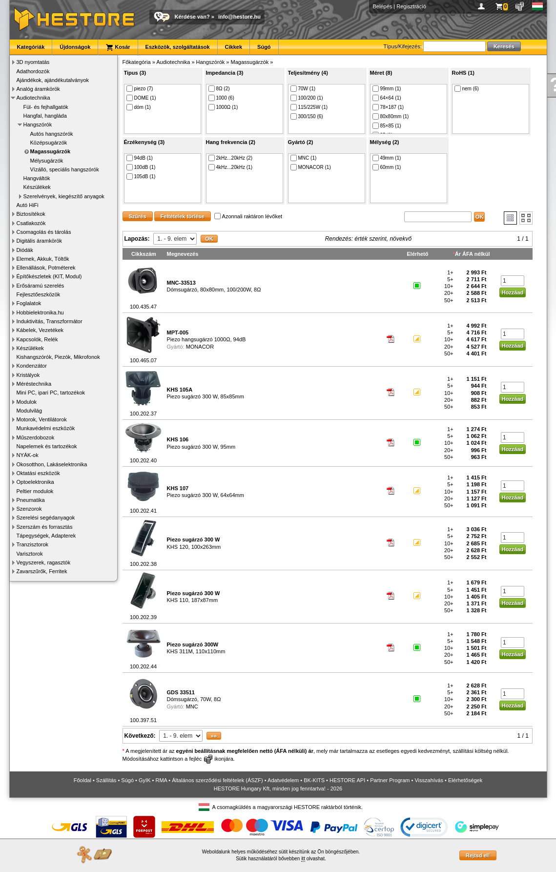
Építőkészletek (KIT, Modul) (49, 276)
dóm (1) (138, 107)
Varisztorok (30, 554)
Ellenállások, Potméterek (46, 267)
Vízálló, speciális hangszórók (64, 169)
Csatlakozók (31, 223)
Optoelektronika (35, 482)
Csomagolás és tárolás (44, 232)
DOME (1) (141, 98)
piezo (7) (139, 88)
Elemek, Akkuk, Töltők (43, 259)
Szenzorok (29, 509)
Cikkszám (143, 254)
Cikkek (233, 47)
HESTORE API (347, 780)
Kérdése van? (192, 17)
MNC (192, 706)
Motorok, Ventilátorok (42, 419)
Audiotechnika (33, 98)
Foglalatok (29, 303)
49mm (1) (386, 158)
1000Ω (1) (223, 107)
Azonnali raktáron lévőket (248, 216)
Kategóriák (31, 47)
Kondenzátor (32, 366)
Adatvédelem (283, 780)
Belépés (382, 6)
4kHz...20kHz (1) (230, 167)
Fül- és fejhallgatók (45, 107)
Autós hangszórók (51, 134)
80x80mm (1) (390, 116)
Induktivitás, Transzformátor (49, 321)
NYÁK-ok (28, 455)
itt (303, 858)
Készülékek (37, 187)
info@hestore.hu (239, 17)
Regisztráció (411, 6)
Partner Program (390, 780)
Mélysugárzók (46, 161)
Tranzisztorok (33, 544)
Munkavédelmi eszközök (46, 428)
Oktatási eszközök (38, 473)
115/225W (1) (309, 107)
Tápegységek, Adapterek (46, 536)
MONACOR (200, 347)
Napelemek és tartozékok (47, 446)
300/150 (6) (306, 116)
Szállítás (106, 780)
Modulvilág (29, 411)
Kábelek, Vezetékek (40, 330)
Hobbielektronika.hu (40, 312)
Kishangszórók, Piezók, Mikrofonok (58, 357)
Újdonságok (75, 47)
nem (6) (466, 88)
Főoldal (82, 780)
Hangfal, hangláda (45, 116)
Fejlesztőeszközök (39, 294)
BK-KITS (314, 780)
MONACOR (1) (310, 167)
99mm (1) (386, 88)
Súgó (264, 47)
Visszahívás (428, 780)
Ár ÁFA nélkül (472, 254)
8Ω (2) (219, 88)
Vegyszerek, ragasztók (44, 562)
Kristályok (28, 375)
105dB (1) (141, 176)
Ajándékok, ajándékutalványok (53, 80)
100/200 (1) (306, 98)
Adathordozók (33, 71)
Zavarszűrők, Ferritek (42, 571)
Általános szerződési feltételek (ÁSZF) (217, 780)
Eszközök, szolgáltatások (177, 47)
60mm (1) (386, 167)
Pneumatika (31, 500)
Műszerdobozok (36, 437)
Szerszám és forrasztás (45, 527)
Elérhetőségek (465, 780)
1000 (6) (221, 98)
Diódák (25, 250)
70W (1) (303, 88)
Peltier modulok (35, 491)
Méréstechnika (34, 384)
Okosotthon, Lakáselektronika (52, 464)
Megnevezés (183, 254)
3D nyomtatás (33, 62)
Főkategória (137, 62)
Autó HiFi (28, 205)
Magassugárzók (50, 151)
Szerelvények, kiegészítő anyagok (63, 196)
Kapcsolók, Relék (37, 339)
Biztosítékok (31, 214)
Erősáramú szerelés (40, 286)
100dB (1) (141, 167)
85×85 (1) (386, 125)
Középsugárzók (48, 142)
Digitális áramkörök (39, 241)
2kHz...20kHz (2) (230, 158)
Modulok (27, 402)
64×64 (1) (386, 98)
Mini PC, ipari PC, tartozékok (51, 392)
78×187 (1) (388, 107)
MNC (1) (303, 158)
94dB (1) (139, 158)
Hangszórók (37, 124)
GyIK (144, 780)
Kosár (117, 47)
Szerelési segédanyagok (46, 517)
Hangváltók (36, 178)
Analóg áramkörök (38, 89)
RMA (161, 780)
